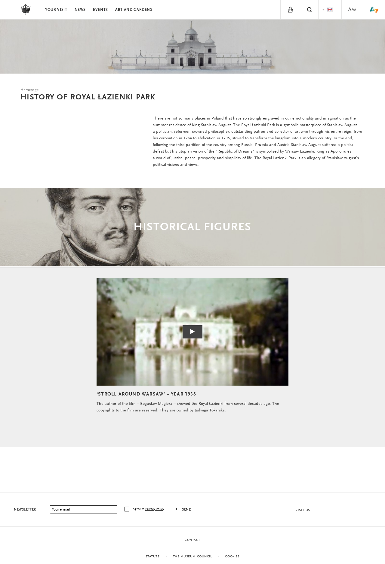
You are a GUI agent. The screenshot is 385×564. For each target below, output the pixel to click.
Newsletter (25, 509)
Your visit (56, 10)
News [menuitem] (80, 10)
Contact (192, 540)
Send (187, 509)
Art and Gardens (133, 10)
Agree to (149, 509)
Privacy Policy (154, 509)
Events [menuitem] (100, 10)
